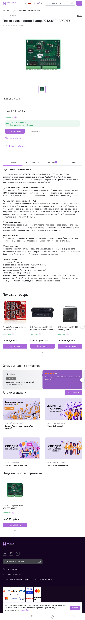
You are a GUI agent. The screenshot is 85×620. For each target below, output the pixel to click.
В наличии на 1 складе (17, 146)
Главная (6, 11)
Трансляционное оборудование (29, 11)
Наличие (72, 162)
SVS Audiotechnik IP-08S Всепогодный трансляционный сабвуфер (69, 328)
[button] (79, 3)
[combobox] (60, 3)
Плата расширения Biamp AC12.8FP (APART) (13, 506)
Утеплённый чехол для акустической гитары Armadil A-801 (20, 383)
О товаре (12, 162)
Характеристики (32, 162)
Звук (13, 11)
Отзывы (52, 162)
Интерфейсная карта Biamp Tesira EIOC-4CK (14, 328)
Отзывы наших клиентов (22, 366)
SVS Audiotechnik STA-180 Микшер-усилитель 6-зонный (42, 328)
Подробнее (25, 610)
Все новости (73, 392)
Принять (75, 608)
